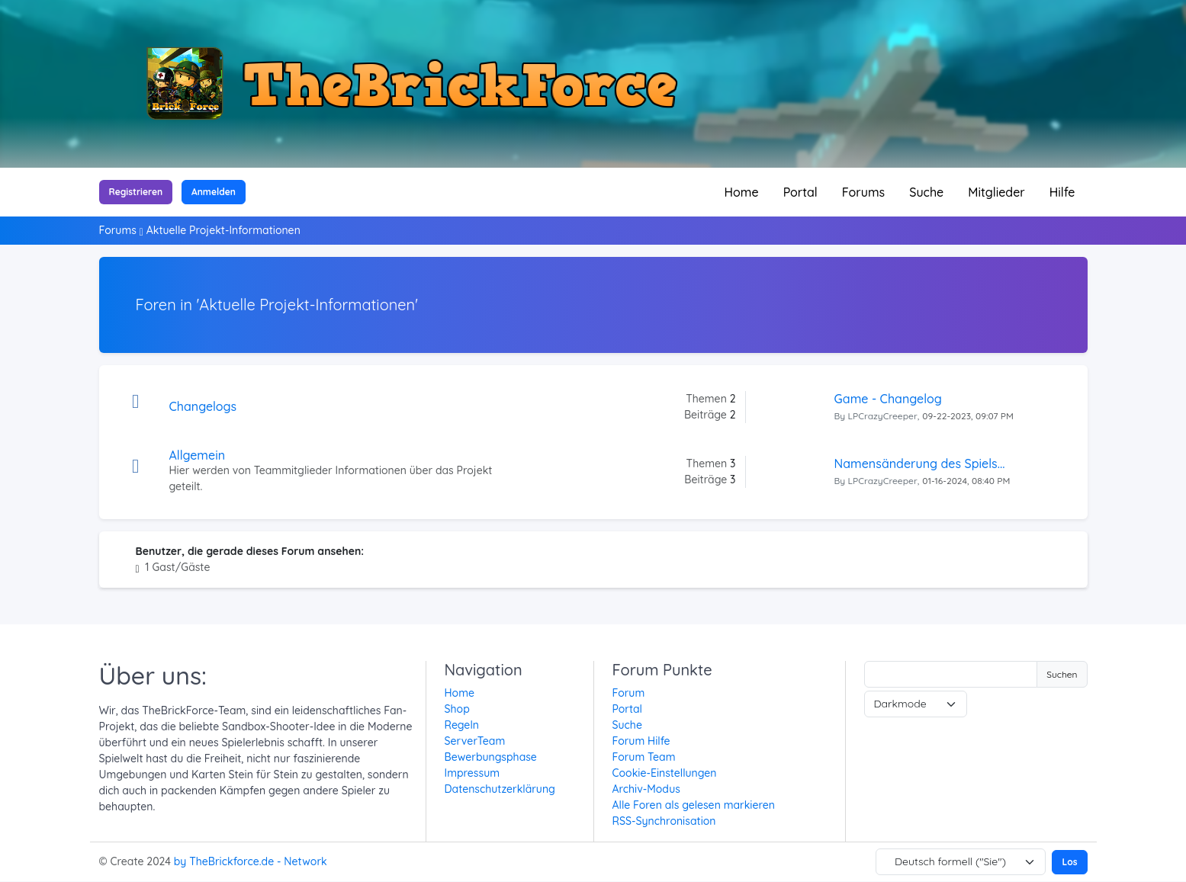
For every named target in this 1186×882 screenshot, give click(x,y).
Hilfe (1062, 192)
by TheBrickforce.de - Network (250, 861)
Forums (863, 192)
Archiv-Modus (646, 789)
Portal (800, 192)
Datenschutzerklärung (500, 789)
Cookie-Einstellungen (664, 773)
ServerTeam (475, 741)
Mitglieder (996, 192)
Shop (457, 709)
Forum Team (644, 757)
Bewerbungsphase (491, 757)
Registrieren (136, 191)
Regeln (462, 725)
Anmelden (213, 191)
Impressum (472, 773)
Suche (926, 192)
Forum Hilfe (641, 741)
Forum (628, 693)
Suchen (1061, 674)
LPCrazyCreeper (883, 416)
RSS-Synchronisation (664, 821)
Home (742, 192)
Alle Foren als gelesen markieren (693, 805)
